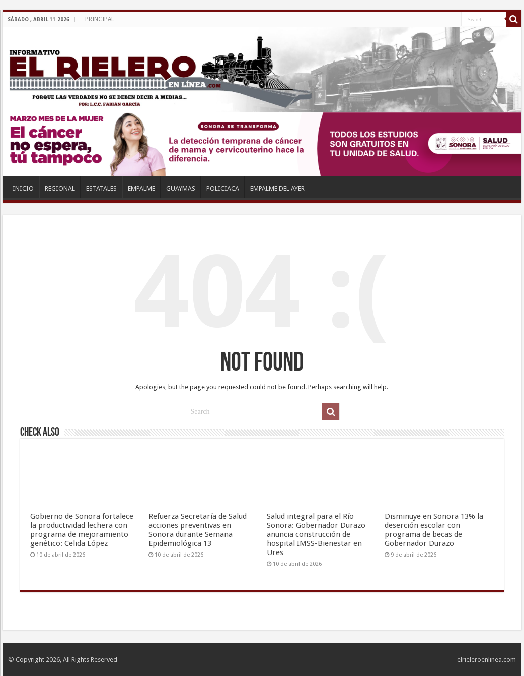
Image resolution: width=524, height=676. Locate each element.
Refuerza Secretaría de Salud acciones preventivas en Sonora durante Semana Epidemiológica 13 (197, 530)
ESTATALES (101, 188)
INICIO (23, 188)
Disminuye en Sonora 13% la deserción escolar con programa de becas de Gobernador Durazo (434, 530)
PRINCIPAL (99, 19)
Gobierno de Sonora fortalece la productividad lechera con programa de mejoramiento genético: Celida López (81, 530)
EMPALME (141, 188)
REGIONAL (60, 188)
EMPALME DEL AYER (277, 188)
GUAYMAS (180, 188)
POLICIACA (222, 188)
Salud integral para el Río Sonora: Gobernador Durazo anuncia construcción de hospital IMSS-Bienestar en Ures (316, 534)
